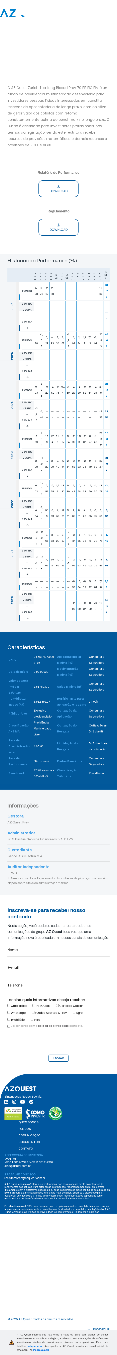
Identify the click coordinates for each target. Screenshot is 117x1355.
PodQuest (41, 1006)
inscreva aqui (41, 1350)
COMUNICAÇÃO (29, 1135)
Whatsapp (16, 1013)
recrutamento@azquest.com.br (24, 1178)
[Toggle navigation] (115, 13)
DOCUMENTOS (29, 1142)
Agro (78, 1013)
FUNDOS (24, 1128)
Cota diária (16, 1006)
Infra (35, 1020)
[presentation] (37, 1043)
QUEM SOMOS (28, 1122)
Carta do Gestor (69, 1006)
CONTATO (25, 1148)
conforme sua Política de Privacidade (32, 1212)
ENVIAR (58, 1058)
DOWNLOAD (58, 189)
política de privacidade (53, 1026)
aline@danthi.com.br (17, 1165)
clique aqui (35, 1346)
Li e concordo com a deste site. (47, 1026)
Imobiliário (16, 1020)
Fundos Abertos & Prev (49, 1013)
